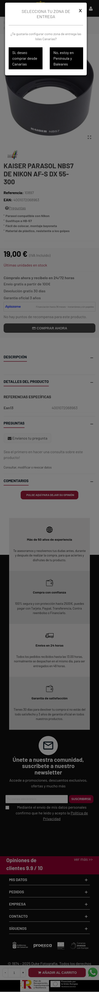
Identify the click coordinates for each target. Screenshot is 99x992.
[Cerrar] (80, 10)
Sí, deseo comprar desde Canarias (24, 58)
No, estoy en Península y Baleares (63, 58)
